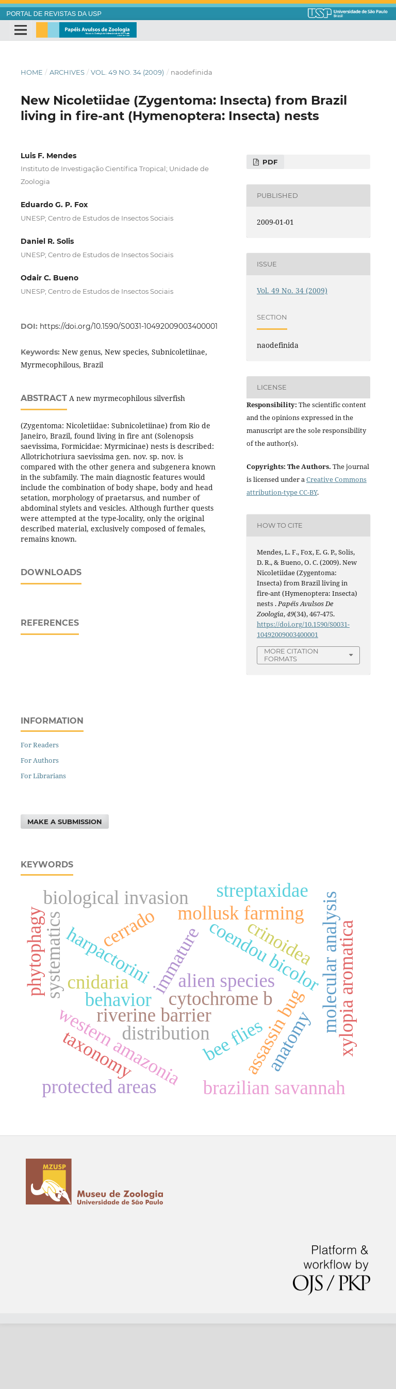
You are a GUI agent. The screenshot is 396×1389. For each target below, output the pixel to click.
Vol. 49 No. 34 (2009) (127, 72)
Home (32, 72)
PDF (268, 162)
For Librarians (43, 841)
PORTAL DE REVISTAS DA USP (54, 14)
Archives (67, 72)
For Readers (40, 810)
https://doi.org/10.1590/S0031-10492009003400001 (129, 326)
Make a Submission (64, 887)
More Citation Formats (291, 655)
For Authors (40, 825)
